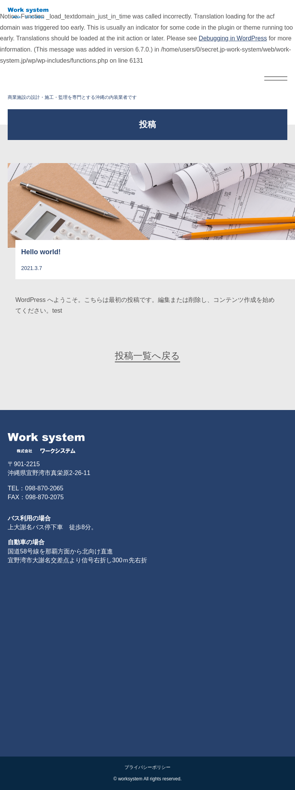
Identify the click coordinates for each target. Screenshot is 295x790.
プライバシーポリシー (147, 767)
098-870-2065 (44, 488)
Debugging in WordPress (233, 38)
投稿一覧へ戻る (147, 355)
